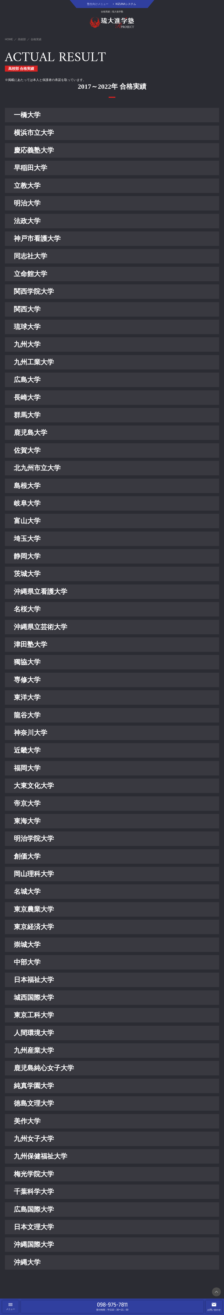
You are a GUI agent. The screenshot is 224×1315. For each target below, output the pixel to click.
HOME (9, 39)
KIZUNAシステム (126, 4)
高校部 (22, 39)
